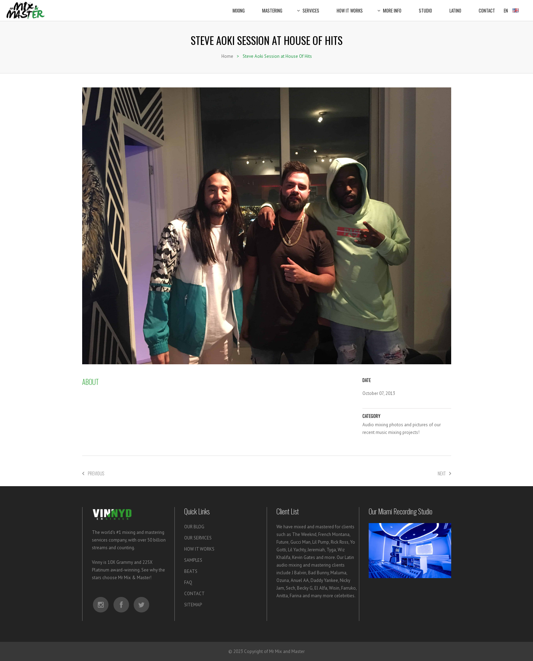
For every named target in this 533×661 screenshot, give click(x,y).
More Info (390, 7)
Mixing (238, 7)
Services (309, 7)
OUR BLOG (194, 527)
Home (227, 56)
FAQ (188, 582)
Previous (93, 473)
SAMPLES (193, 560)
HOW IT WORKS (199, 549)
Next (444, 473)
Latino (455, 7)
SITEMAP (193, 605)
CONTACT (194, 594)
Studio (425, 7)
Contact (487, 7)
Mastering (272, 7)
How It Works (349, 7)
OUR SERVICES (198, 538)
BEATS (190, 571)
